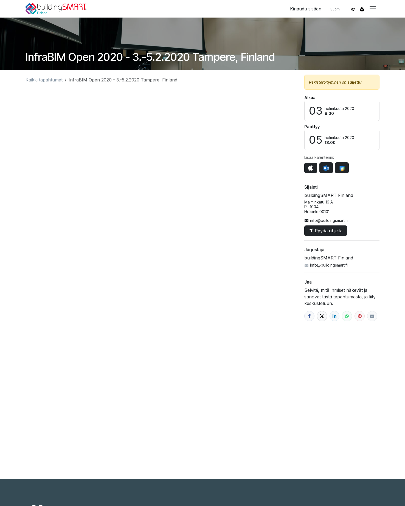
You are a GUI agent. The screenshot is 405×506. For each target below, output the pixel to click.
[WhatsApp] (347, 316)
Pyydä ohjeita (325, 230)
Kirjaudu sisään (305, 9)
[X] (322, 316)
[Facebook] (309, 316)
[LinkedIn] (335, 316)
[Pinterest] (360, 316)
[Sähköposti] (372, 316)
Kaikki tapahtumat (44, 80)
